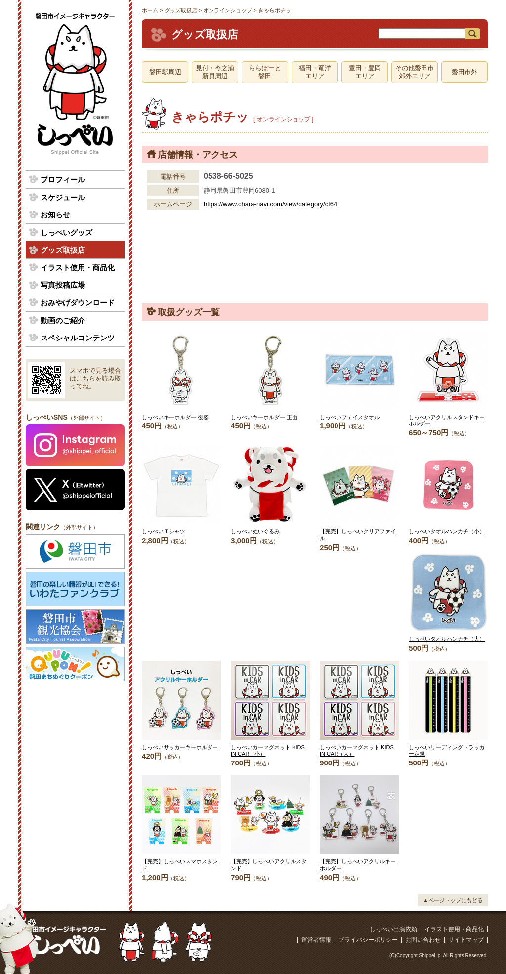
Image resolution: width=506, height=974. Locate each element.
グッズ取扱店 (181, 10)
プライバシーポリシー (368, 940)
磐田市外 (464, 72)
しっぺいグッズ (66, 232)
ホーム (150, 10)
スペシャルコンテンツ (78, 338)
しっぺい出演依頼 (393, 929)
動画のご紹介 (63, 320)
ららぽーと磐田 (265, 72)
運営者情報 (316, 940)
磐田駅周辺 (165, 72)
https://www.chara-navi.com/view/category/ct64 (270, 204)
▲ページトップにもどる (453, 900)
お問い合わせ (423, 940)
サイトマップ (466, 940)
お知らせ (55, 215)
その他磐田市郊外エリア (414, 72)
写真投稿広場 (63, 285)
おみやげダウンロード (78, 302)
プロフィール (63, 179)
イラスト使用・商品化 (78, 267)
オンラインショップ (227, 10)
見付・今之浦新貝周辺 (215, 72)
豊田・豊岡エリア (365, 72)
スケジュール (63, 197)
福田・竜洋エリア (315, 72)
